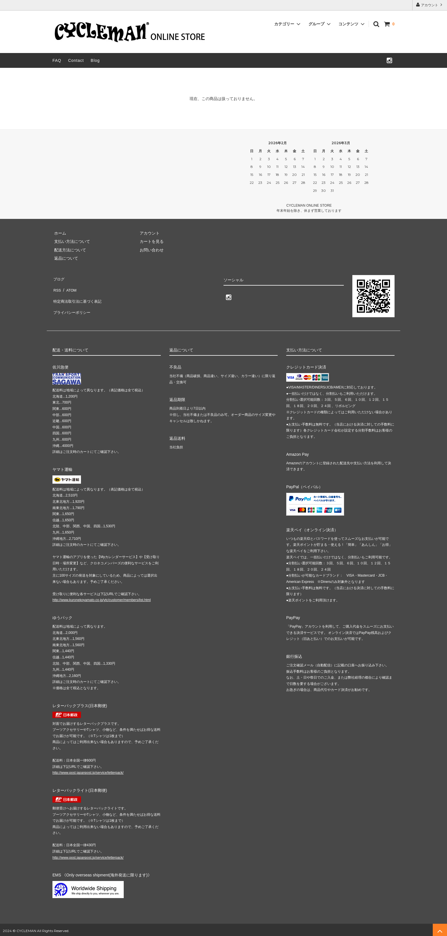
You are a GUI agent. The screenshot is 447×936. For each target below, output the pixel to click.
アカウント (430, 4)
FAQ (56, 60)
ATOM (69, 286)
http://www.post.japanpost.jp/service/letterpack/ (87, 771)
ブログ (58, 278)
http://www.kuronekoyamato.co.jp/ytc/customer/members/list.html (101, 598)
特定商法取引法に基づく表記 (78, 294)
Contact (76, 60)
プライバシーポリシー (72, 303)
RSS (56, 286)
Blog (95, 60)
